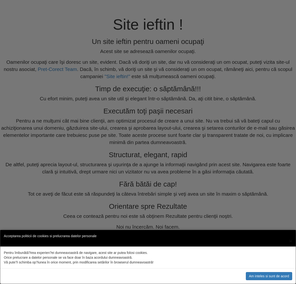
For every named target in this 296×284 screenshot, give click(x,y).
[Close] (290, 240)
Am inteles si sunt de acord (269, 276)
